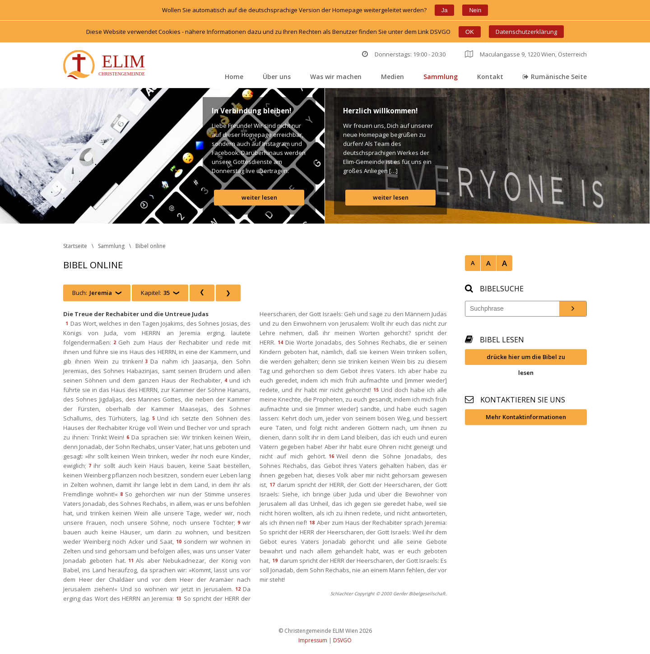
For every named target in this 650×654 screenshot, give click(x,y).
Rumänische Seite (555, 76)
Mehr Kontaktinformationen (526, 417)
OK (469, 31)
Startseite (75, 246)
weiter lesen (259, 197)
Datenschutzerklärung (526, 32)
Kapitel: (155, 293)
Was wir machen (336, 76)
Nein (475, 10)
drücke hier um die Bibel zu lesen (526, 359)
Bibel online (150, 246)
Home (234, 76)
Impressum (312, 640)
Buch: (92, 293)
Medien (392, 76)
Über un (277, 76)
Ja (444, 10)
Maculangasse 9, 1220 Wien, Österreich (526, 54)
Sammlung (440, 76)
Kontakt (490, 76)
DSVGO (342, 640)
